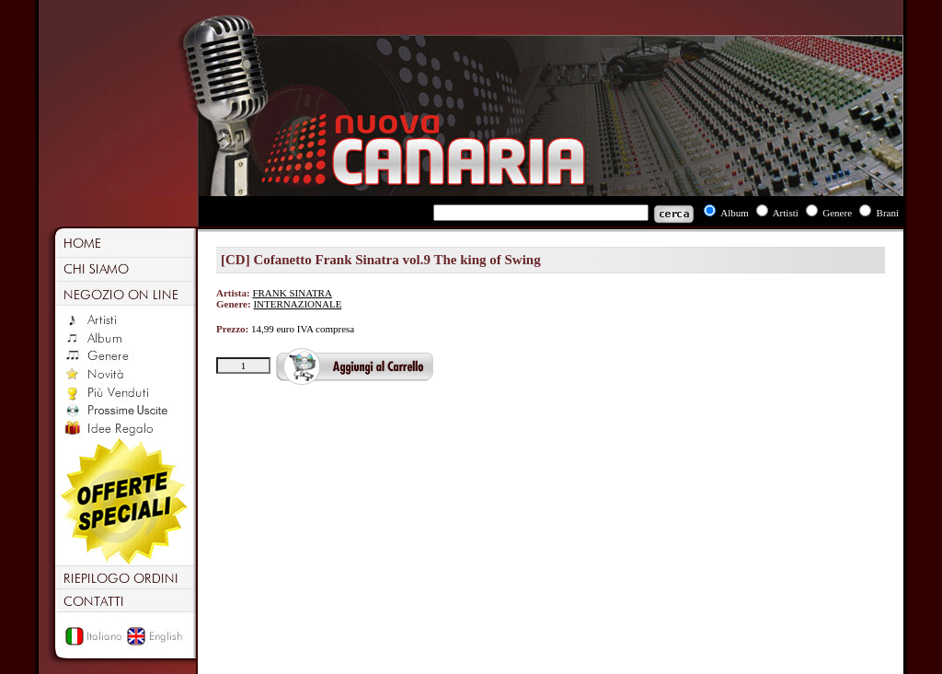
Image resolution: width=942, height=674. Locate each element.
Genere (837, 212)
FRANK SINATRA (292, 292)
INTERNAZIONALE (297, 303)
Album (734, 212)
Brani (888, 212)
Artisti (785, 212)
